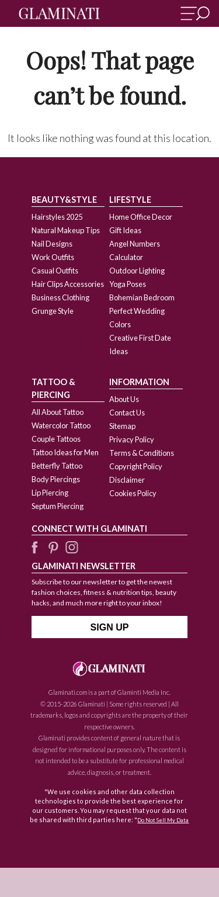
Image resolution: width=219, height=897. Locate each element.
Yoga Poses (127, 284)
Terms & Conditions (141, 453)
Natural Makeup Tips (66, 230)
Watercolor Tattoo (61, 425)
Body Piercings (56, 479)
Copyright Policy (135, 466)
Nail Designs (52, 243)
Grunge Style (53, 311)
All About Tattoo (58, 412)
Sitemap (122, 426)
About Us (124, 399)
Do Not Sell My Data (163, 820)
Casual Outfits (55, 270)
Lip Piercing (50, 492)
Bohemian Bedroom (142, 297)
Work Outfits (53, 257)
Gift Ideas (125, 230)
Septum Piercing (58, 506)
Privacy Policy (131, 439)
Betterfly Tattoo (57, 465)
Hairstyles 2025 (57, 216)
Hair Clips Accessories (68, 284)
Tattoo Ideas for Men (65, 452)
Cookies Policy (133, 493)
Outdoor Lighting (137, 270)
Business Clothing (60, 297)
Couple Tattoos (56, 439)
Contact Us (127, 412)
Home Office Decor (140, 216)
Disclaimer (127, 479)
